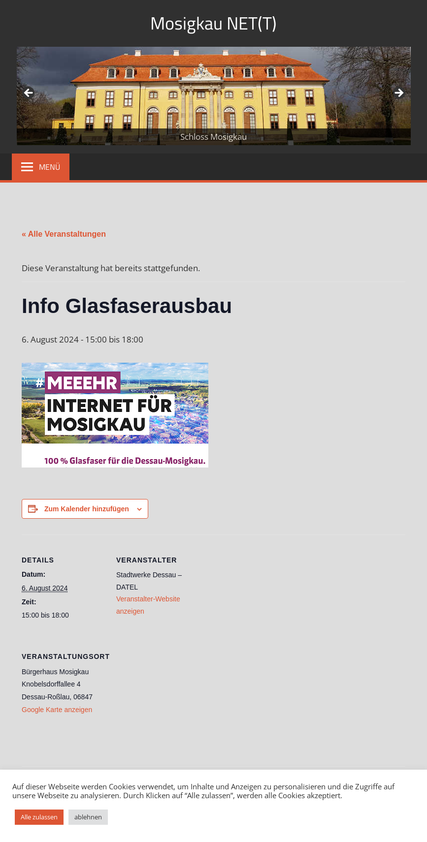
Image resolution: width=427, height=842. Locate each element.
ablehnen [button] (88, 816)
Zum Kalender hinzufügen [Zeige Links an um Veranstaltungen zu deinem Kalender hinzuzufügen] (86, 509)
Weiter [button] (398, 93)
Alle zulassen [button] (39, 816)
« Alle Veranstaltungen (64, 234)
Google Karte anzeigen (57, 710)
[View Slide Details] (214, 96)
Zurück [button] (29, 93)
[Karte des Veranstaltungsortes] (168, 699)
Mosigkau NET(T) (213, 22)
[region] (214, 96)
